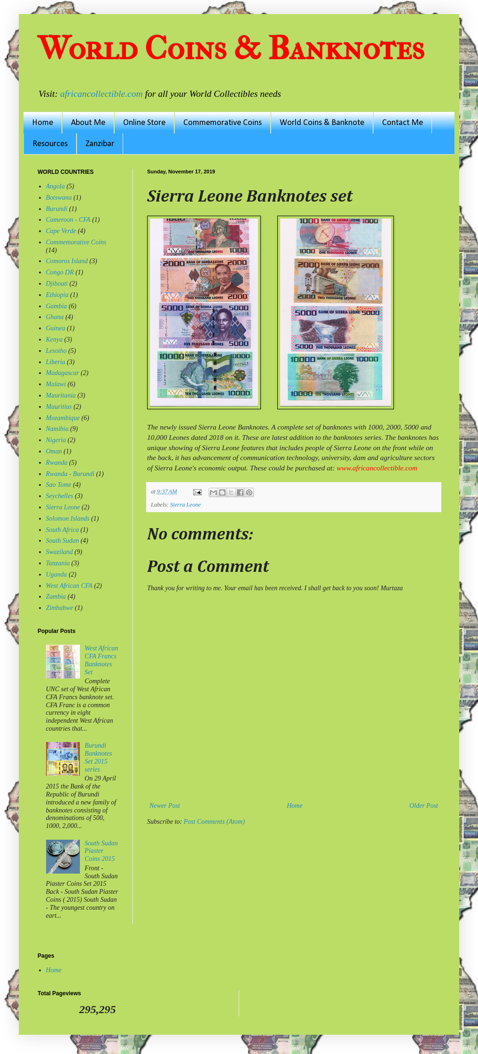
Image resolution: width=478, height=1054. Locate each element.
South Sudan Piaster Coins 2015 (101, 851)
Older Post (423, 805)
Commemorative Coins (222, 122)
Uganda (56, 574)
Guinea (55, 328)
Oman (54, 451)
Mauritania (61, 395)
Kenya (54, 339)
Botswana (59, 197)
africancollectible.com (101, 94)
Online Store (144, 122)
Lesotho (56, 350)
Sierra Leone (185, 504)
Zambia (56, 596)
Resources (50, 144)
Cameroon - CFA (68, 219)
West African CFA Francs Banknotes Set (101, 660)
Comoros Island (67, 261)
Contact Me (402, 122)
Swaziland (59, 551)
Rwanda (57, 462)
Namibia (57, 428)
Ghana (55, 316)
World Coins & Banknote (322, 122)
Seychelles (59, 496)
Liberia (55, 362)
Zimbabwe (59, 607)
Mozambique (63, 418)
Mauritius (59, 406)
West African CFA (69, 585)
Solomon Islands (68, 518)
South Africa (62, 529)
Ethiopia (57, 294)
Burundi (57, 208)
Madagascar (62, 372)
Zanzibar (100, 144)
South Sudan (62, 540)
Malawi (56, 384)
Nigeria (56, 440)
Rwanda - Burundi (70, 473)
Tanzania (58, 563)
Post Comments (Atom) (214, 821)
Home (42, 122)
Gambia (56, 306)
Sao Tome (58, 484)
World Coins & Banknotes (231, 48)
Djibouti (57, 283)
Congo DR (60, 272)
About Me (88, 122)
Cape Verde (61, 230)
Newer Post (164, 805)
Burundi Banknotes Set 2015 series (98, 757)
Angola (55, 186)
